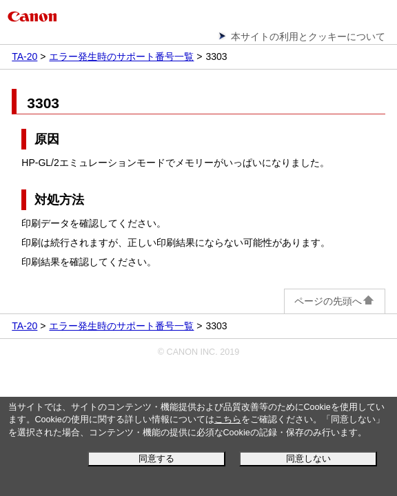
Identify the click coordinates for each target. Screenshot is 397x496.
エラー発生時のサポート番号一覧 (121, 56)
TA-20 (24, 56)
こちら (227, 419)
